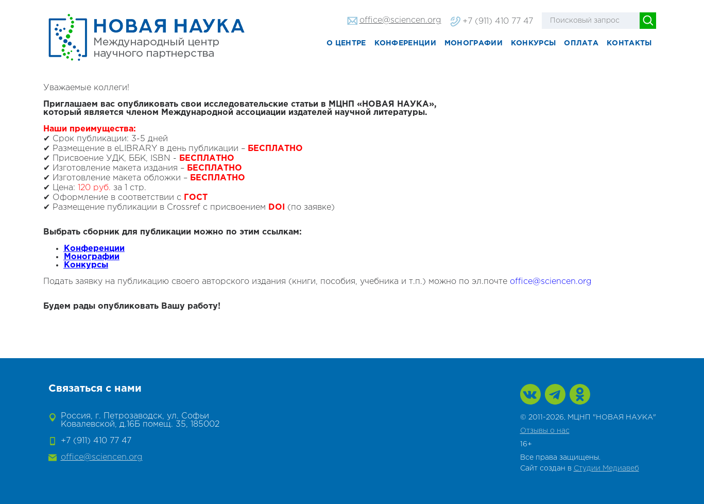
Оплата (581, 43)
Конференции (405, 43)
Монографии (473, 43)
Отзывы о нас (545, 431)
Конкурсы (533, 43)
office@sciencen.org (400, 20)
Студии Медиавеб (606, 468)
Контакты (629, 43)
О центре (346, 43)
